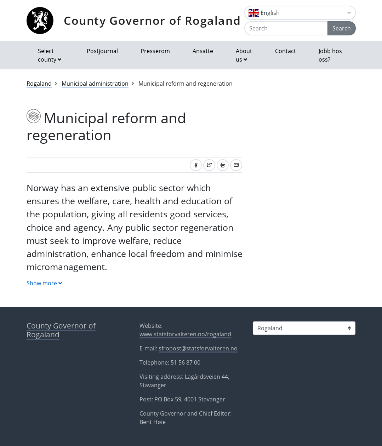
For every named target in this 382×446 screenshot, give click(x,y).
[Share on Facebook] (196, 165)
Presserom (155, 51)
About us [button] (244, 55)
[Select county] (304, 328)
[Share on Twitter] (209, 165)
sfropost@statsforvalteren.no (198, 348)
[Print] (223, 165)
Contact (285, 51)
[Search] (286, 28)
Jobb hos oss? (330, 55)
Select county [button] (47, 55)
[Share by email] (236, 165)
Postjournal (102, 51)
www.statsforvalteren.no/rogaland (185, 334)
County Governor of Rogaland (152, 20)
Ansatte (203, 51)
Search (341, 28)
